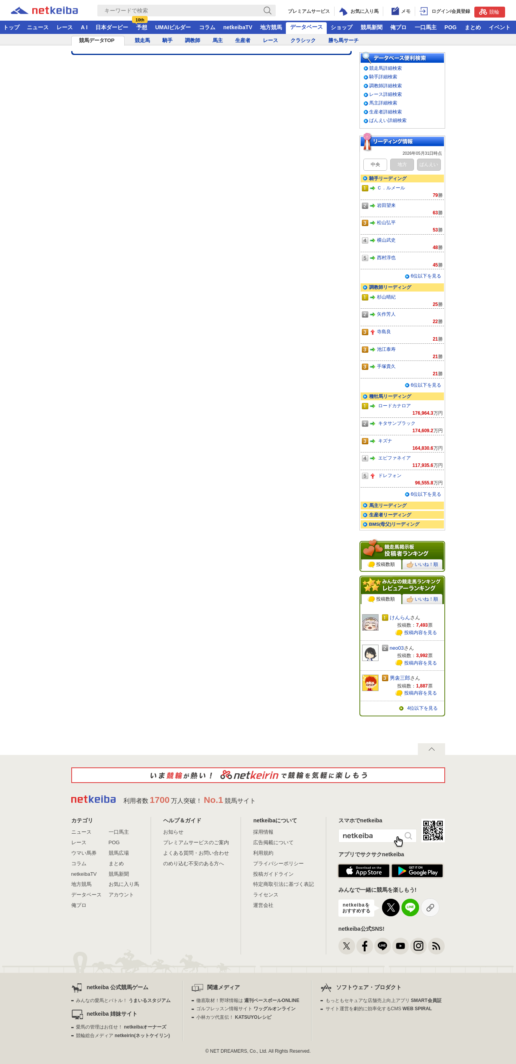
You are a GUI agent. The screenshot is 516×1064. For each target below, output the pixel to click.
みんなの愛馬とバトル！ (123, 1000)
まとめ (473, 27)
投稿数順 (381, 565)
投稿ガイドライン (273, 874)
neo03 (397, 648)
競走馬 (142, 40)
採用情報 (263, 832)
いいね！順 (422, 565)
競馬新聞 (371, 27)
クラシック (303, 40)
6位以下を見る (426, 276)
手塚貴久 (386, 366)
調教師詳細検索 (385, 85)
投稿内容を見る (420, 632)
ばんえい (428, 164)
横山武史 (386, 239)
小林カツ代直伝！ (233, 1017)
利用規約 (263, 853)
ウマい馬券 (84, 853)
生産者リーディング (390, 514)
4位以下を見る (422, 708)
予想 (141, 27)
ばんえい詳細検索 (388, 120)
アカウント (121, 895)
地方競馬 (271, 27)
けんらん (400, 617)
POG (450, 27)
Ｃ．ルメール (391, 187)
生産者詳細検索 (385, 111)
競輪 (489, 12)
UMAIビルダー (173, 27)
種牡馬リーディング (390, 396)
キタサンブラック (397, 423)
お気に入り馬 (124, 884)
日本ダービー (111, 27)
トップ (11, 27)
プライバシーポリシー (278, 863)
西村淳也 (386, 257)
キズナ (385, 440)
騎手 (167, 40)
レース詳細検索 (385, 94)
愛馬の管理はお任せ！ (121, 1027)
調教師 (192, 40)
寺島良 (384, 331)
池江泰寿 (386, 349)
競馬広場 (119, 853)
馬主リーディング (388, 505)
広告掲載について (273, 842)
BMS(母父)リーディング (394, 524)
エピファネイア (394, 457)
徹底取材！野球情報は (247, 1000)
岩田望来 (386, 205)
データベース (306, 27)
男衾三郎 (400, 678)
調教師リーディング (390, 287)
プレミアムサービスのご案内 (196, 842)
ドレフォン (390, 475)
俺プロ (398, 27)
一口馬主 (426, 27)
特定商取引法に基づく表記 (283, 884)
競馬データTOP (97, 40)
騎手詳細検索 (383, 76)
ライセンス (265, 895)
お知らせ (173, 832)
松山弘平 (386, 222)
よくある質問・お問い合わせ (196, 853)
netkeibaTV (237, 27)
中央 (375, 164)
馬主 (218, 40)
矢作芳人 (386, 313)
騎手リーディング (388, 178)
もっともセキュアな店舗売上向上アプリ (384, 1000)
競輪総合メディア (123, 1035)
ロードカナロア (394, 405)
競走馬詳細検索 (385, 68)
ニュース (38, 27)
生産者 (242, 40)
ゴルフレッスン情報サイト (246, 1008)
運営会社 (263, 905)
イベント (500, 27)
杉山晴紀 (386, 296)
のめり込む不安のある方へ (193, 863)
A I (84, 27)
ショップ (341, 27)
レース (64, 27)
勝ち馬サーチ (343, 40)
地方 (402, 164)
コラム (207, 27)
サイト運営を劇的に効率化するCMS (379, 1008)
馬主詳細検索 (383, 102)
